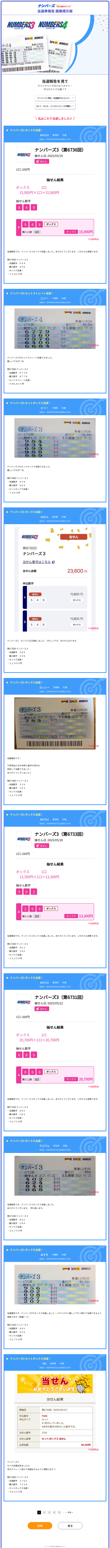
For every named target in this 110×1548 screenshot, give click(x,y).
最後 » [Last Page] (70, 1512)
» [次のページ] (65, 1512)
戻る (70, 1526)
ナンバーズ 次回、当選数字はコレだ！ (54, 98)
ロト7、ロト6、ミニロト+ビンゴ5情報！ (54, 106)
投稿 (40, 1526)
